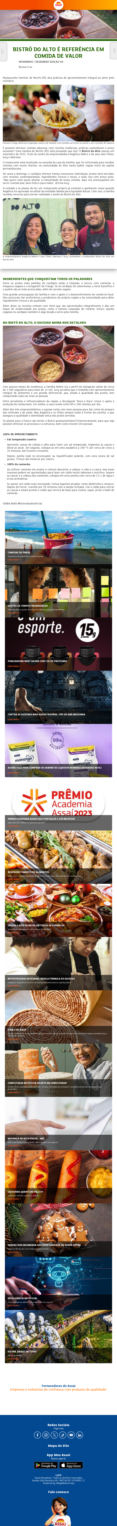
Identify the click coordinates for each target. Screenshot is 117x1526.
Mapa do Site (58, 1446)
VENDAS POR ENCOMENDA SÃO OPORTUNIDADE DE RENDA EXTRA (44, 1245)
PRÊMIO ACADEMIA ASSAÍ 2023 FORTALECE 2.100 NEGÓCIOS (41, 819)
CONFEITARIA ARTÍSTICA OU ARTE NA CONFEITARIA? (37, 1083)
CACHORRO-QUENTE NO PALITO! (25, 1192)
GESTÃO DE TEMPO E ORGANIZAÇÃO (28, 606)
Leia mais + (14, 560)
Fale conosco (58, 1492)
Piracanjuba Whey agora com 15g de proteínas (37, 661)
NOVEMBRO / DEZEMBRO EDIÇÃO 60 (41, 62)
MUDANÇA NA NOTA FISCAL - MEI (26, 1139)
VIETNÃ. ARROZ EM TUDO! (22, 1352)
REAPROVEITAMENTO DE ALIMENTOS (28, 872)
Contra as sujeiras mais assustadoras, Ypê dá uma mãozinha (46, 714)
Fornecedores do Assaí (58, 1386)
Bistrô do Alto (103, 257)
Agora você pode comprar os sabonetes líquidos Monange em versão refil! (55, 768)
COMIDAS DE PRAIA (19, 553)
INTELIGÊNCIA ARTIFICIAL (22, 1298)
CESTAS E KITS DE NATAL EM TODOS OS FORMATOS (36, 925)
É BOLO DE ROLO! (17, 1030)
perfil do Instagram (83, 387)
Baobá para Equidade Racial (73, 191)
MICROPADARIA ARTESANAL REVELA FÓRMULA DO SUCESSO (41, 979)
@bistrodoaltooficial (30, 503)
